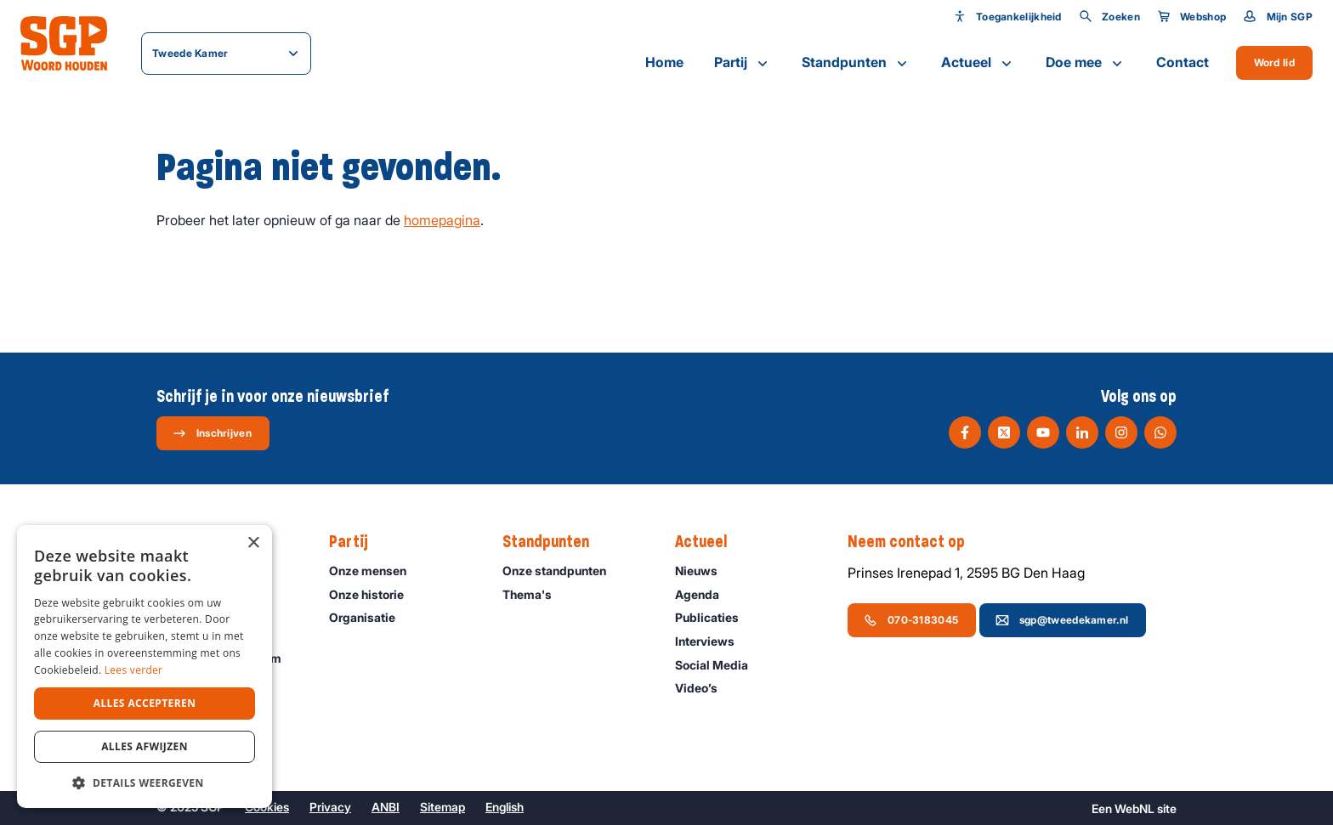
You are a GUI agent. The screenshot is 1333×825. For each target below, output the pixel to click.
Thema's (534, 594)
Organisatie (370, 617)
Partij (742, 63)
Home (664, 62)
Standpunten (856, 63)
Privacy (330, 807)
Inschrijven (212, 433)
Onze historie (374, 594)
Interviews (712, 641)
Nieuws (704, 570)
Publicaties (714, 617)
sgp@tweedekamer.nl (1061, 620)
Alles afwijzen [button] (144, 746)
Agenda (705, 594)
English (504, 807)
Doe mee (1086, 63)
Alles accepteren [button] (145, 703)
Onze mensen (375, 570)
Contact (1182, 62)
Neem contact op (915, 542)
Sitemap (442, 807)
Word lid (1274, 62)
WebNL (1134, 808)
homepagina (442, 220)
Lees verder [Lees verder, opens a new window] (134, 670)
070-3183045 (911, 620)
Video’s (704, 688)
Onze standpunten (561, 570)
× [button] (253, 543)
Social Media (719, 665)
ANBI (386, 807)
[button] (144, 782)
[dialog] (144, 666)
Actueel (978, 63)
